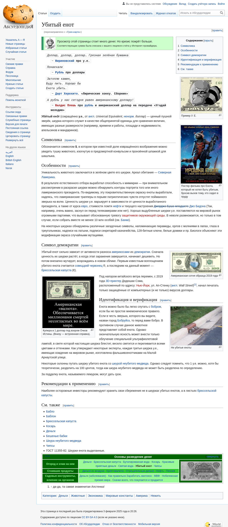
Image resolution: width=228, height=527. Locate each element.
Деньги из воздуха (93, 468)
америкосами (120, 249)
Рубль (59, 72)
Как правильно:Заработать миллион (130, 473)
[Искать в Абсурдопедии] (202, 13)
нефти (117, 204)
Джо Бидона (64, 208)
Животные (78, 493)
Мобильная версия (149, 521)
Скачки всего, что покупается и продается (138, 477)
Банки (177, 217)
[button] (14, 140)
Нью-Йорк (142, 283)
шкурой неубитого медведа (130, 361)
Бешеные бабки (56, 433)
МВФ (157, 473)
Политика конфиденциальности (58, 521)
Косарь (50, 423)
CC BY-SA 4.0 (89, 515)
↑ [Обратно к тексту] (51, 484)
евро (84, 204)
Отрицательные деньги (140, 468)
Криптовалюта (115, 468)
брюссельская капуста (56, 268)
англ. (91, 114)
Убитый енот (143, 463)
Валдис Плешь (65, 103)
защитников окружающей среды (188, 213)
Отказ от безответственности (119, 521)
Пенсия (170, 468)
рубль (89, 103)
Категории (49, 493)
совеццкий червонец (88, 263)
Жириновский (64, 60)
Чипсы (50, 443)
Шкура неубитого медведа (63, 438)
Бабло (50, 409)
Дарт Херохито (66, 92)
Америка (142, 493)
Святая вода (125, 463)
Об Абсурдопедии (89, 521)
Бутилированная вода (136, 459)
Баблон (51, 414)
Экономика (95, 493)
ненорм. (129, 114)
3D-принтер (113, 278)
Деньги (50, 428)
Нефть (160, 468)
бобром (156, 304)
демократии (142, 249)
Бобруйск (123, 318)
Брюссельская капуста (61, 419)
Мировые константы (119, 493)
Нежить (156, 493)
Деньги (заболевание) (93, 473)
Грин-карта (73, 31)
